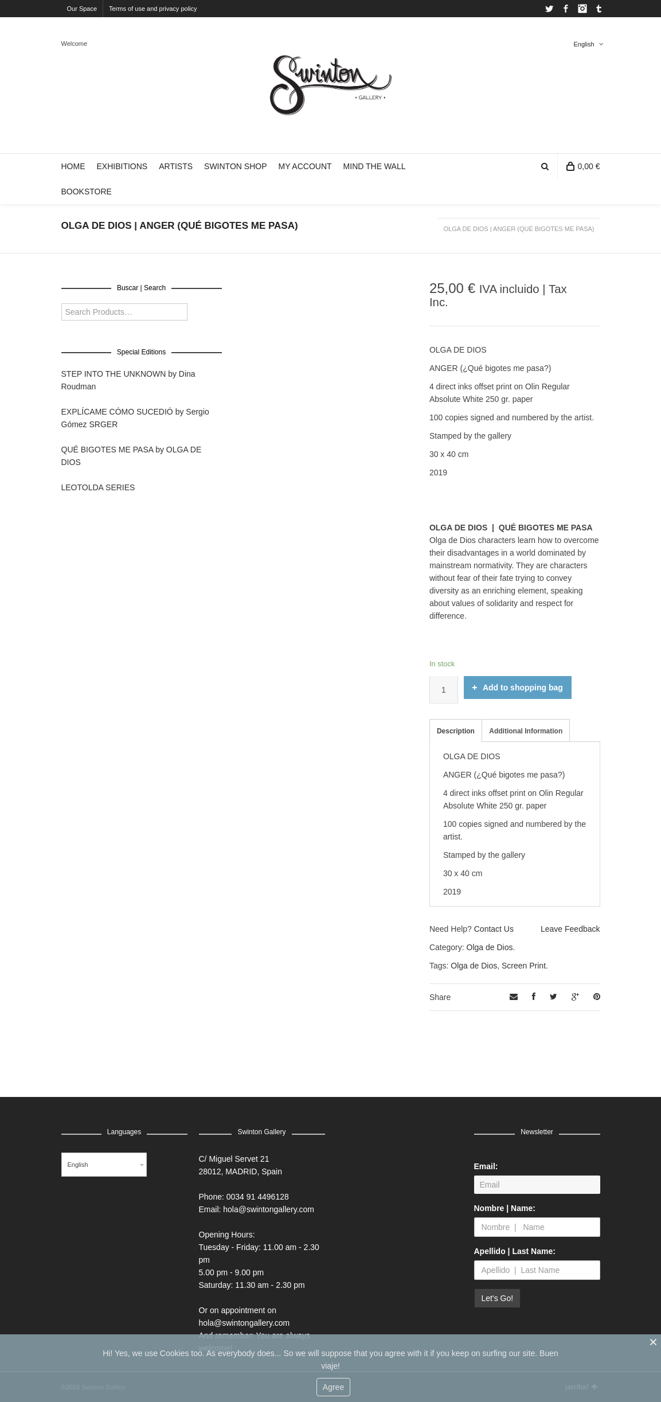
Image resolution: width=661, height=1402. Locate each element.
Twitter (549, 8)
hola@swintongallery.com (268, 1209)
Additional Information (525, 731)
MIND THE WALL (374, 166)
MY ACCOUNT (304, 166)
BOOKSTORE (86, 191)
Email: (486, 1166)
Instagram (582, 8)
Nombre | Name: (504, 1208)
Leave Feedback (570, 929)
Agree (333, 1387)
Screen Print (524, 965)
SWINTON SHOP (235, 166)
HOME (73, 166)
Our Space (82, 8)
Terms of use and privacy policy (153, 8)
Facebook (566, 8)
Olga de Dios (490, 947)
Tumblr (599, 8)
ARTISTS (176, 166)
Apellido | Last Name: (515, 1251)
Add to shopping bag (517, 687)
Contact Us (494, 929)
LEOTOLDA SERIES (98, 487)
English (583, 44)
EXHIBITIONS (122, 166)
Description (456, 731)
